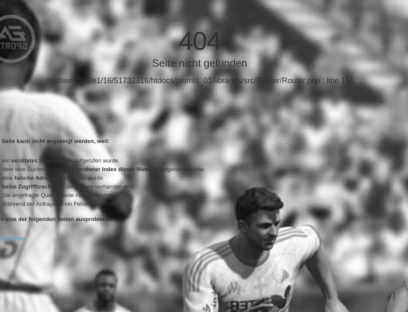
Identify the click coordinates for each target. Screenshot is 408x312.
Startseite (14, 238)
